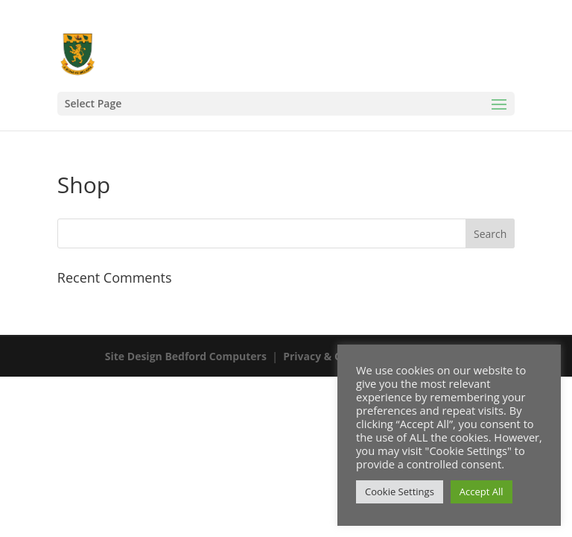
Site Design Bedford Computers (186, 356)
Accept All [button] (481, 491)
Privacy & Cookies (329, 356)
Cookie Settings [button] (399, 491)
